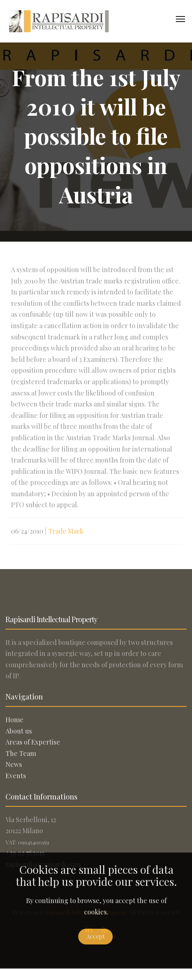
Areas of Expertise (33, 742)
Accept (95, 936)
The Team (21, 753)
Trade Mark (65, 534)
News (14, 764)
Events (16, 775)
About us (19, 731)
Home (14, 719)
